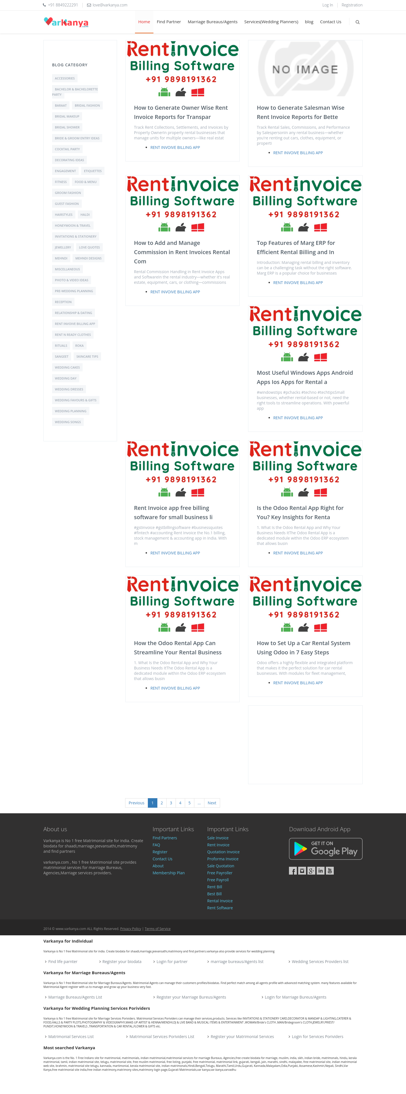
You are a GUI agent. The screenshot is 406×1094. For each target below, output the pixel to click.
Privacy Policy (130, 928)
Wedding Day (65, 378)
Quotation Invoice (223, 851)
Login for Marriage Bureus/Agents (295, 997)
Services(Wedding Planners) (271, 21)
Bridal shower (67, 127)
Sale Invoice (218, 837)
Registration (352, 5)
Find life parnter (63, 961)
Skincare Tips (87, 356)
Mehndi (61, 258)
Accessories (65, 78)
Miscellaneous (67, 269)
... (199, 802)
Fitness (61, 182)
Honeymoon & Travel (73, 225)
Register (160, 851)
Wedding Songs (68, 422)
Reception (63, 302)
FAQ (156, 844)
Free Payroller (219, 872)
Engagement (65, 171)
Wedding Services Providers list (320, 961)
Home (144, 21)
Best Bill (214, 893)
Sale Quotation (220, 865)
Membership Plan (169, 872)
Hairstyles (64, 214)
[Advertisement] (305, 745)
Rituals (61, 345)
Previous (136, 802)
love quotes (89, 247)
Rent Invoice (218, 844)
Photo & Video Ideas (71, 280)
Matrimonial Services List (71, 1036)
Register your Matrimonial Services (242, 1036)
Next (212, 802)
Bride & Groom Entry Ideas (77, 138)
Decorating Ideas (69, 160)
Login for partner (172, 961)
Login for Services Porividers (318, 1036)
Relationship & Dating (73, 313)
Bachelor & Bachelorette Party (75, 92)
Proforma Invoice (223, 858)
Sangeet (61, 356)
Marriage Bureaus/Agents (212, 21)
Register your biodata (122, 961)
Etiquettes (93, 171)
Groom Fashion (68, 193)
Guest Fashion (67, 204)
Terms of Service (158, 928)
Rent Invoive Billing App (75, 324)
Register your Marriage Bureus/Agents (191, 997)
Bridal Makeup (67, 116)
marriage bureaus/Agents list (237, 961)
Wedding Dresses (69, 389)
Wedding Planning (71, 411)
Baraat (61, 105)
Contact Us (330, 21)
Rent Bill (214, 886)
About (158, 865)
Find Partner (169, 21)
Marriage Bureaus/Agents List (75, 997)
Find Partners (165, 837)
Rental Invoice (220, 900)
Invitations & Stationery (75, 236)
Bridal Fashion (87, 105)
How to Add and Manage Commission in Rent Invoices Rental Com (182, 252)
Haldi (85, 214)
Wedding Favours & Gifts (76, 400)
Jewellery (63, 247)
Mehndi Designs (88, 258)
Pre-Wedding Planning (74, 291)
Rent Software (220, 907)
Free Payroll (218, 879)
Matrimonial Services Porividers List (162, 1036)
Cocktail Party (67, 149)
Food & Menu (86, 182)
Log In (327, 5)
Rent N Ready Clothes (73, 334)
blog (309, 21)
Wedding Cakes (67, 367)
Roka (79, 345)
